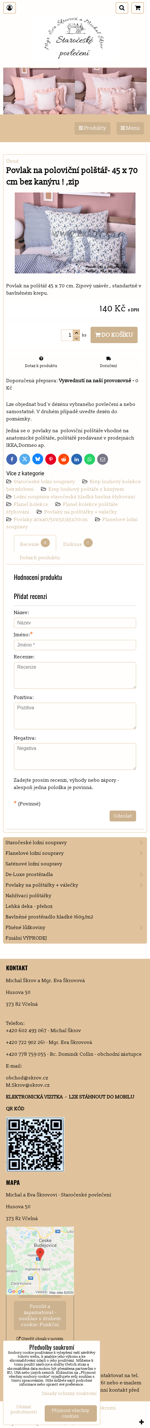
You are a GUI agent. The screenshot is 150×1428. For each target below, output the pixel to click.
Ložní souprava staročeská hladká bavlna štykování (74, 497)
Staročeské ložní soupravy (45, 482)
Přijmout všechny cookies (70, 1413)
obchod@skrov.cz (27, 1078)
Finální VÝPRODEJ (26, 938)
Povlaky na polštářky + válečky (80, 512)
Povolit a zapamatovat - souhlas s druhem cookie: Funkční (40, 1315)
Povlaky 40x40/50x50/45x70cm (51, 520)
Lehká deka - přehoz (29, 906)
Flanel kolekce (31, 504)
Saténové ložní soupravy (34, 864)
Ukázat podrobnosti (24, 1410)
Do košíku (114, 335)
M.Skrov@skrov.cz (27, 1085)
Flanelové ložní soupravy (76, 853)
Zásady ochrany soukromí (69, 1393)
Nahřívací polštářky (29, 896)
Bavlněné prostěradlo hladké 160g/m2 (50, 917)
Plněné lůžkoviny (76, 927)
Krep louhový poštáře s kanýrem (86, 489)
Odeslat (123, 816)
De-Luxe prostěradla (76, 874)
